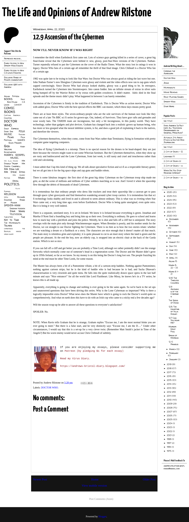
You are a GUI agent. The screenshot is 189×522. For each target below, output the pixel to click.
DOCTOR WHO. (50, 387)
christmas (8, 228)
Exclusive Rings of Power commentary (13, 78)
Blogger (102, 516)
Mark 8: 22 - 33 (173, 266)
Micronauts (169, 87)
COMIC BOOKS (9, 110)
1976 (169, 451)
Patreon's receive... (13, 58)
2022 (169, 207)
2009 (170, 403)
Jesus (166, 82)
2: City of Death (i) (172, 161)
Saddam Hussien (17, 208)
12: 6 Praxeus (173, 343)
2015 (169, 380)
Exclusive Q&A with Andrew (13, 85)
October (173, 231)
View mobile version (94, 485)
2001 (169, 435)
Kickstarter (10, 152)
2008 (170, 407)
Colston (8, 118)
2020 (170, 215)
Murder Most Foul (172, 329)
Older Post (149, 479)
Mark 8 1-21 (174, 272)
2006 (170, 415)
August (173, 242)
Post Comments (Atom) (101, 499)
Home (95, 479)
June (171, 250)
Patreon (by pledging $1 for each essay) (94, 351)
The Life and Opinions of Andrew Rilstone (76, 13)
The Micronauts (12, 222)
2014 (169, 384)
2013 (169, 388)
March (172, 349)
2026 (170, 192)
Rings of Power (14, 201)
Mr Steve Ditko (14, 172)
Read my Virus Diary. (75, 358)
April (172, 257)
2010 (169, 399)
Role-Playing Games (174, 96)
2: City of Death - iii (173, 177)
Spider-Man (169, 101)
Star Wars (17, 211)
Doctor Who (169, 78)
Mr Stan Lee (11, 169)
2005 (170, 419)
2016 (169, 376)
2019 (169, 364)
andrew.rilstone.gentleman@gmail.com (174, 467)
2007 (170, 411)
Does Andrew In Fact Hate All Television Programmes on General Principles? (174, 129)
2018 (169, 368)
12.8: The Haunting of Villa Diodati (174, 310)
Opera (15, 181)
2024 (169, 200)
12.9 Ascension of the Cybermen (174, 291)
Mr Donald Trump (14, 162)
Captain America (12, 115)
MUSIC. (14, 157)
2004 (170, 423)
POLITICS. (12, 184)
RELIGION (10, 194)
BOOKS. (8, 99)
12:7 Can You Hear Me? (174, 320)
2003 (170, 427)
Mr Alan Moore (11, 161)
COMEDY (18, 105)
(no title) (168, 120)
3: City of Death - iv (173, 165)
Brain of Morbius (174, 336)
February (173, 353)
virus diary (8, 234)
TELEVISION (16, 214)
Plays (17, 188)
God (7, 146)
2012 (169, 392)
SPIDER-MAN (12, 205)
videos (18, 231)
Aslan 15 (173, 261)
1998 (169, 439)
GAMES (21, 140)
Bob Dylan (12, 102)
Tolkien (8, 225)
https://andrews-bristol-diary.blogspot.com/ (92, 366)
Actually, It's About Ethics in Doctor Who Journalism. (174, 140)
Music (21, 177)
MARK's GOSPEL (14, 155)
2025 (170, 196)
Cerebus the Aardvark (169, 72)
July (171, 246)
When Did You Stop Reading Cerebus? (172, 171)
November (174, 225)
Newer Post (40, 479)
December (173, 219)
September (174, 235)
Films (11, 137)
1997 (169, 443)
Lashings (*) (169, 156)
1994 (169, 447)
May (171, 254)
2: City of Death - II (173, 151)
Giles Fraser (15, 142)
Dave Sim (8, 131)
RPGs (6, 197)
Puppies (7, 191)
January (173, 359)
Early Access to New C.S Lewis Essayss (14, 71)
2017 (169, 372)
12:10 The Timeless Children (174, 280)
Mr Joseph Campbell (14, 165)
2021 (169, 211)
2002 (170, 431)
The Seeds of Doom (174, 301)
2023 (169, 203)
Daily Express (11, 128)
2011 (169, 395)
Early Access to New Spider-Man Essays (14, 64)
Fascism (22, 134)
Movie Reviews (170, 92)
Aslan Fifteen (11, 96)
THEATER (8, 217)
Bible (23, 99)
